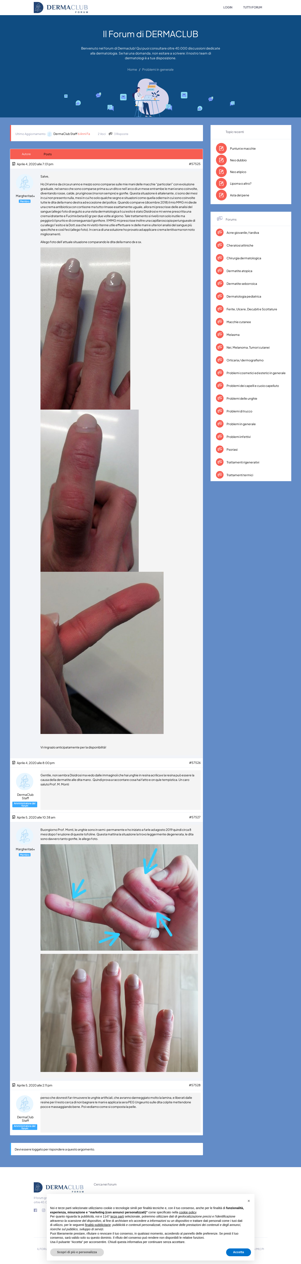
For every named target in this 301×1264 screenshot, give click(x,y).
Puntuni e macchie (243, 148)
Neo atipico (238, 172)
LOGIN (227, 7)
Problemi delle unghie (241, 398)
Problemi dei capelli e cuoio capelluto (252, 386)
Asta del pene (239, 195)
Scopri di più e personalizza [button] (77, 1252)
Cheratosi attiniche (239, 245)
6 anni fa (84, 134)
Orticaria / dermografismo (245, 360)
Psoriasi (232, 449)
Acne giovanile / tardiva (242, 232)
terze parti (117, 1216)
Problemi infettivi (238, 437)
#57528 (195, 1084)
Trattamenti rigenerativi (242, 462)
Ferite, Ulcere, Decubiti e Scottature (251, 309)
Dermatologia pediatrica (243, 296)
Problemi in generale (241, 424)
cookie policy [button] (187, 1212)
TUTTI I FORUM (252, 7)
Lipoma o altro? (240, 183)
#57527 (195, 817)
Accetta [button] (238, 1252)
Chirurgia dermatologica (243, 258)
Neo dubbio (238, 160)
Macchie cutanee (238, 322)
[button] (248, 1200)
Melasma (233, 334)
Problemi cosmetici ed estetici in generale (256, 373)
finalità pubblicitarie (98, 1225)
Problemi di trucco (239, 411)
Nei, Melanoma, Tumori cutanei (248, 347)
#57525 (195, 163)
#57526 (195, 762)
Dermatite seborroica (241, 283)
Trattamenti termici (239, 475)
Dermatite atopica (239, 271)
